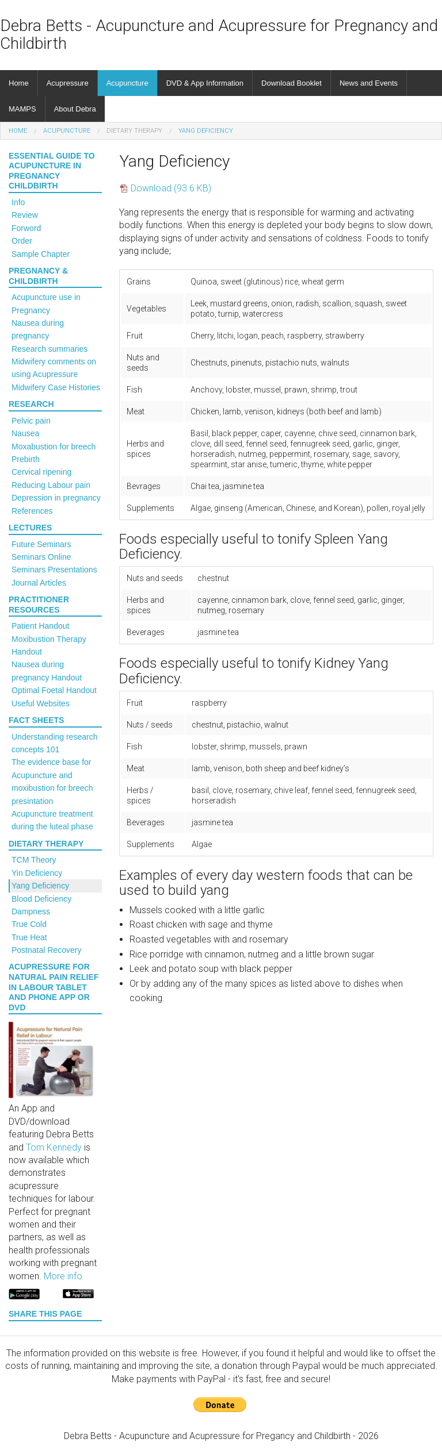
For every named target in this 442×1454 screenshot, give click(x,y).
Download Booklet (291, 83)
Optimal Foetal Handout (54, 690)
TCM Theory (34, 859)
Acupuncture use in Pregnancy (46, 303)
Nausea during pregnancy (38, 329)
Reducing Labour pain (51, 485)
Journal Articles (39, 582)
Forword (26, 228)
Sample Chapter (41, 254)
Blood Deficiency (41, 898)
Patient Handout (40, 625)
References (32, 511)
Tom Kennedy (54, 1147)
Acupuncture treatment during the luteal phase (52, 820)
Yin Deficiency (37, 873)
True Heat (29, 937)
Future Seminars (41, 544)
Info (18, 202)
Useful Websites (41, 703)
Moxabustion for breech (54, 446)
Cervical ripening (41, 471)
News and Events (369, 83)
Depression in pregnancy (56, 497)
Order (22, 240)
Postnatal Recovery (46, 950)
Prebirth (26, 459)
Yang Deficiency (205, 130)
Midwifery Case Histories (56, 387)
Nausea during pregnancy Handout (47, 671)
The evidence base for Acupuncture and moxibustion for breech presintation (52, 781)
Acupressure (68, 83)
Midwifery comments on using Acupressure (54, 368)
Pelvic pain (31, 420)
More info (63, 1276)
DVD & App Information (204, 83)
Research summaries (49, 348)
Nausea (25, 433)
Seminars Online (41, 556)
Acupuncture (127, 83)
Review (25, 215)
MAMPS (22, 109)
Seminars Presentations (54, 569)
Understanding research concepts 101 (54, 743)
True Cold (29, 924)
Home (19, 83)
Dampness (31, 911)
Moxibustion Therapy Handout (49, 645)
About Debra (75, 109)
